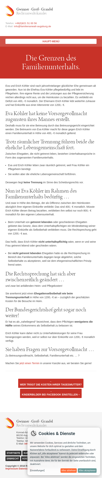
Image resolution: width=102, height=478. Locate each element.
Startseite (13, 453)
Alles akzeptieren (87, 470)
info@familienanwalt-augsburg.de (32, 26)
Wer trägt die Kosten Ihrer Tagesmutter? (51, 383)
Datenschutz (26, 468)
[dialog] (63, 451)
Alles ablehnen (68, 470)
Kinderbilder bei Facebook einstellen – (51, 393)
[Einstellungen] (37, 470)
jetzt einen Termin (29, 363)
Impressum (11, 468)
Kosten (26, 458)
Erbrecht (13, 458)
